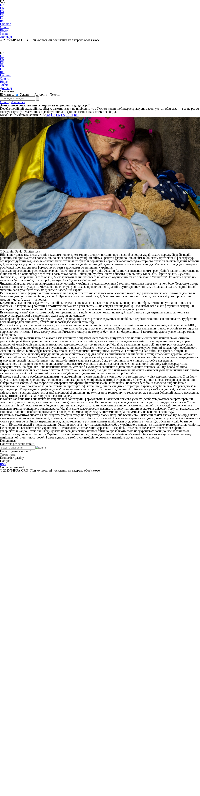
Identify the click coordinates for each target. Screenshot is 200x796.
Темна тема (7, 454)
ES (2, 11)
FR (2, 14)
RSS (3, 464)
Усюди (22, 94)
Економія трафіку (12, 457)
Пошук (5, 461)
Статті (4, 102)
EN (2, 8)
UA (2, 53)
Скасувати (7, 91)
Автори (38, 94)
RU (2, 20)
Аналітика (18, 102)
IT (1, 17)
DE (2, 4)
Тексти (53, 94)
